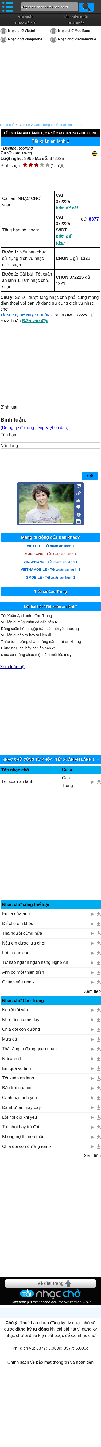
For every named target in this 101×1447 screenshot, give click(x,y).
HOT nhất (75, 23)
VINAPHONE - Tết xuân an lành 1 (50, 566)
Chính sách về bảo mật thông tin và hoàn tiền (50, 1366)
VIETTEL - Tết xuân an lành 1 (50, 550)
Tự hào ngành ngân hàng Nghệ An (35, 966)
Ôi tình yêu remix (18, 986)
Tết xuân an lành (17, 785)
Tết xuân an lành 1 (68, 125)
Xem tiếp (92, 995)
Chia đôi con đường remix (27, 1150)
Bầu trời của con (18, 1092)
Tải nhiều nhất (75, 17)
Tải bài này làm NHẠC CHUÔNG (26, 315)
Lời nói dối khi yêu (19, 1121)
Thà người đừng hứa (22, 937)
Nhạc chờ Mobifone (74, 31)
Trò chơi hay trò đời (20, 1131)
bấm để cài (67, 208)
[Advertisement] (51, 850)
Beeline (24, 125)
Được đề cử (25, 23)
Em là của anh (16, 917)
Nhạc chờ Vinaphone (25, 39)
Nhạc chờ (7, 125)
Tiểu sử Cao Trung (50, 595)
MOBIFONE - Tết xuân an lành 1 (51, 558)
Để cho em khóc (17, 927)
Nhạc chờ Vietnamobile (77, 39)
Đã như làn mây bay (21, 1111)
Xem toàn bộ (12, 670)
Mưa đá (9, 1043)
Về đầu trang (50, 1287)
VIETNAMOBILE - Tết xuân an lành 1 (50, 573)
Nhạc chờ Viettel (21, 31)
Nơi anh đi (12, 1062)
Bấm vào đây (35, 320)
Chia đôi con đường (21, 1033)
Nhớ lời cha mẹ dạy (20, 1023)
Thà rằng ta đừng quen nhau (29, 1053)
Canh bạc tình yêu (19, 1101)
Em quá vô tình (16, 1072)
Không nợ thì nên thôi (22, 1140)
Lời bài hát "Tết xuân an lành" (50, 611)
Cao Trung (42, 125)
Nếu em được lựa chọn (24, 947)
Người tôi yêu (15, 1014)
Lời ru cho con (15, 957)
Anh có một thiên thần (23, 976)
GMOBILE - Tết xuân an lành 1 (50, 581)
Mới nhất (25, 17)
